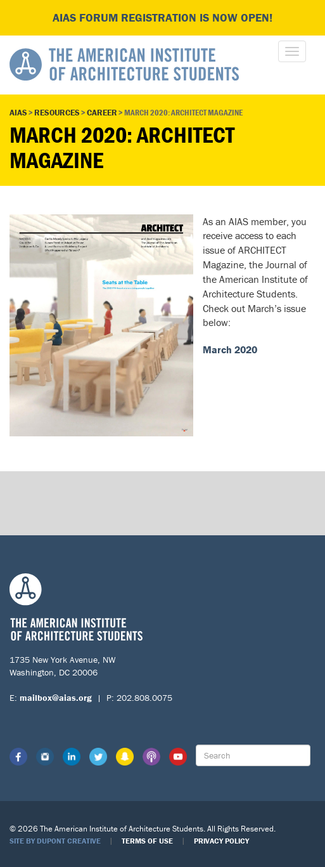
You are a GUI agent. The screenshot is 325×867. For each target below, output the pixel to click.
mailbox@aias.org (56, 697)
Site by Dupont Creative (55, 840)
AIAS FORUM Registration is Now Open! (162, 17)
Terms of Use (147, 840)
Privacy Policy (221, 840)
